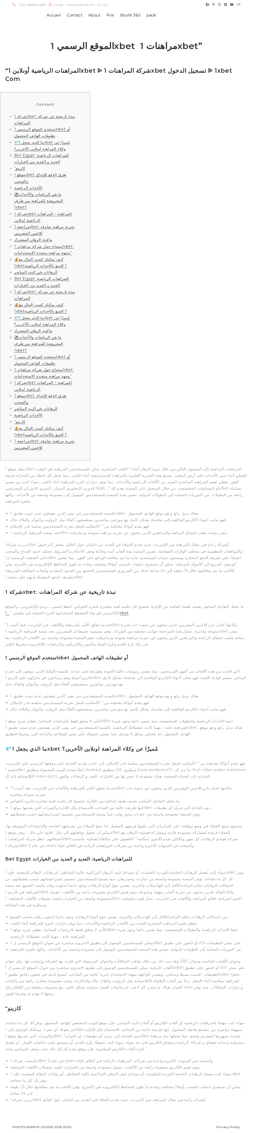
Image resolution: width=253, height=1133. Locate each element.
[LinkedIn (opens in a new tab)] (226, 4)
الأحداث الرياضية (28, 187)
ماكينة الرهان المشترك (33, 239)
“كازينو (20, 168)
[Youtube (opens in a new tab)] (231, 4)
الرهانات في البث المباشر (36, 272)
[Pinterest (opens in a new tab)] (213, 4)
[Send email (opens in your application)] (237, 4)
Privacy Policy (228, 1127)
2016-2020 (63, 1127)
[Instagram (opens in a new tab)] (219, 4)
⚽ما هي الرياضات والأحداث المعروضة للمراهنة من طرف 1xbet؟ (38, 200)
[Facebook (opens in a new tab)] (207, 4)
